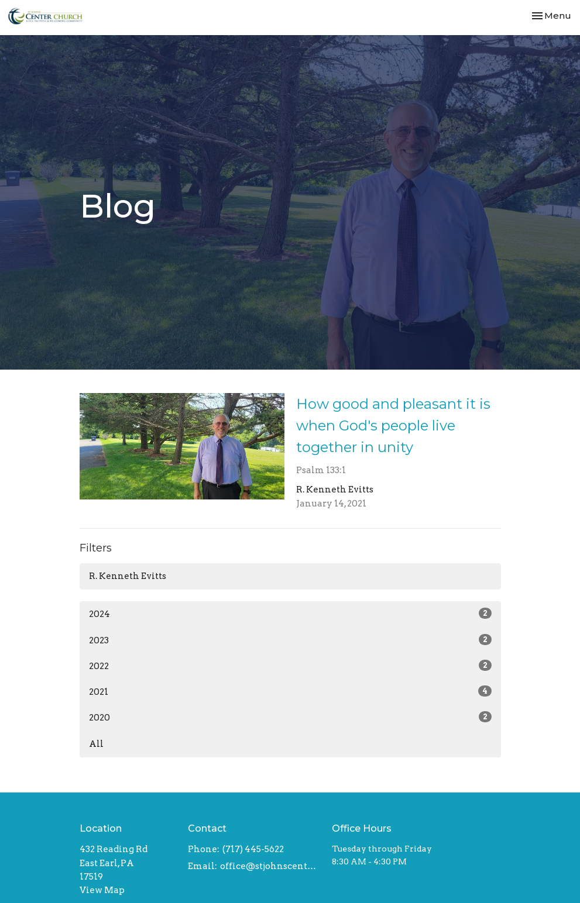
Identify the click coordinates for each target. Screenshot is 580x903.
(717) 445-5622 (253, 849)
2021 (290, 691)
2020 (290, 717)
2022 (290, 665)
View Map (102, 890)
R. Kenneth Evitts (127, 576)
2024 (290, 613)
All (96, 744)
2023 (290, 640)
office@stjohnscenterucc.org (270, 866)
